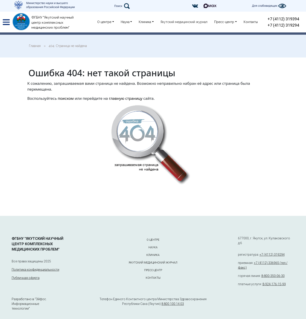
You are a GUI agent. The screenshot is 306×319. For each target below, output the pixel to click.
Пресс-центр (224, 22)
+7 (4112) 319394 (283, 19)
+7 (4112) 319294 (283, 25)
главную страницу (125, 98)
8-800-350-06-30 (273, 276)
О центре (104, 22)
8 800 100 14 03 (172, 304)
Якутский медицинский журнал (184, 22)
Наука (125, 22)
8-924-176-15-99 (274, 284)
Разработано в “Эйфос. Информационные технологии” (29, 303)
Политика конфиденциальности (35, 269)
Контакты (251, 22)
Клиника (145, 22)
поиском (66, 98)
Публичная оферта (26, 278)
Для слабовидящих (269, 6)
